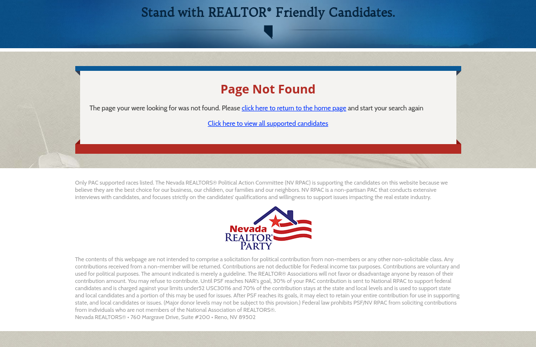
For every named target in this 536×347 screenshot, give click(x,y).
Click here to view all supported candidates (268, 123)
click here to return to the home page (294, 108)
